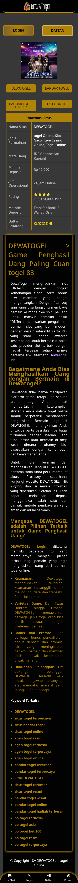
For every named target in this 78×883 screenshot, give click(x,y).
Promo (68, 878)
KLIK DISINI (43, 223)
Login (29, 878)
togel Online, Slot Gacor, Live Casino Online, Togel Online (50, 140)
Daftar (49, 878)
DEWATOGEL (43, 126)
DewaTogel (59, 355)
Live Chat (9, 878)
